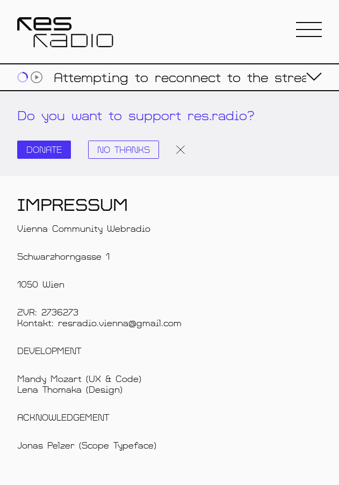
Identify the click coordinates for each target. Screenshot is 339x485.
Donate (44, 149)
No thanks (123, 149)
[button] (309, 30)
